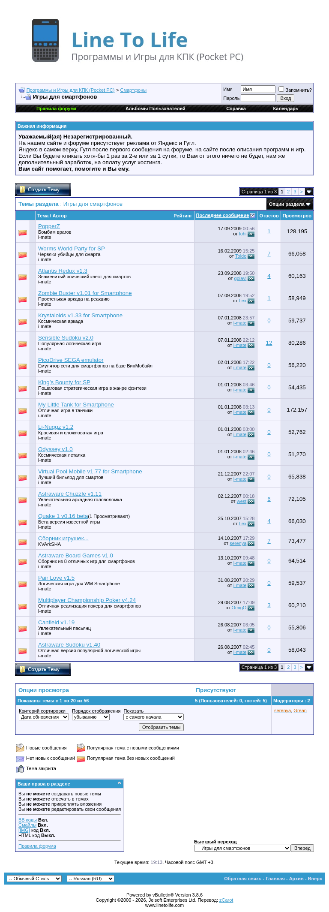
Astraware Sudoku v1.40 (69, 644)
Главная (275, 878)
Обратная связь (242, 878)
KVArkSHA (49, 544)
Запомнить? (295, 90)
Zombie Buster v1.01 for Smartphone (85, 293)
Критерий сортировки (42, 710)
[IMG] (24, 830)
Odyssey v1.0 (55, 449)
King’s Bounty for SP (64, 382)
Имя (227, 89)
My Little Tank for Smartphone (76, 404)
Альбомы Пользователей (155, 108)
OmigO (238, 607)
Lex (243, 300)
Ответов (268, 215)
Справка (236, 108)
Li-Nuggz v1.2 (55, 427)
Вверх (315, 878)
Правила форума (37, 846)
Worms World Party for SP (71, 248)
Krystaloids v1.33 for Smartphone (80, 315)
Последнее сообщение (222, 215)
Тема (42, 215)
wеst (242, 501)
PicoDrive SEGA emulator (71, 360)
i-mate (44, 237)
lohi (242, 233)
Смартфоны (133, 90)
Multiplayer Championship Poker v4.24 (87, 600)
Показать (133, 710)
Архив (296, 878)
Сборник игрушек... (63, 538)
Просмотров (297, 215)
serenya (238, 543)
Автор (59, 215)
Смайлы (27, 825)
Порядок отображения (96, 710)
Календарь (285, 108)
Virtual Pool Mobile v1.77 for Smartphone (90, 471)
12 (269, 343)
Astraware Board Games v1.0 (75, 555)
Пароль (231, 98)
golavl (240, 278)
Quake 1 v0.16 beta (63, 516)
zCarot (226, 900)
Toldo (240, 256)
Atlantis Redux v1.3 (62, 271)
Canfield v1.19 (56, 622)
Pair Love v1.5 (56, 578)
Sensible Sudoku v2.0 (65, 337)
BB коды (27, 819)
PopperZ (49, 226)
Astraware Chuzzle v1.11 (70, 494)
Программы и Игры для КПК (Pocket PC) (71, 90)
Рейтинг (182, 215)
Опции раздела (287, 204)
